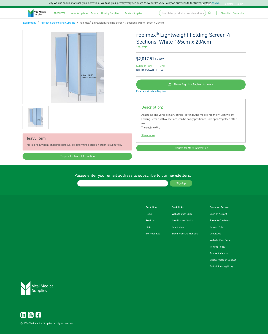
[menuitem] (60, 13)
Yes (214, 3)
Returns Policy (217, 246)
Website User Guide (182, 214)
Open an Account (218, 214)
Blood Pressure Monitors (185, 233)
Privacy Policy (217, 227)
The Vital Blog (153, 233)
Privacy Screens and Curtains (58, 22)
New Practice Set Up (182, 220)
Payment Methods (219, 253)
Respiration (178, 227)
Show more (148, 136)
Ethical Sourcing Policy (222, 266)
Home (149, 214)
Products (150, 220)
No (218, 3)
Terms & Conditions (220, 220)
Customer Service (219, 207)
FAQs (148, 227)
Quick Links (152, 207)
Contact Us (215, 233)
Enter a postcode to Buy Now (151, 92)
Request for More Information (77, 156)
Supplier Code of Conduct (223, 260)
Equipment (29, 22)
